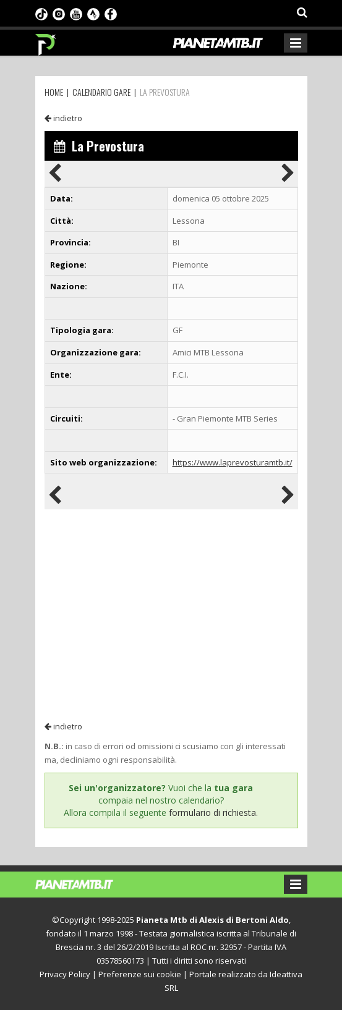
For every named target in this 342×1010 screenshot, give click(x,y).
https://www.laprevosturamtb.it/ (233, 462)
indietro (63, 118)
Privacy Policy (65, 974)
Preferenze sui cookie (139, 974)
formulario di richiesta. (213, 812)
